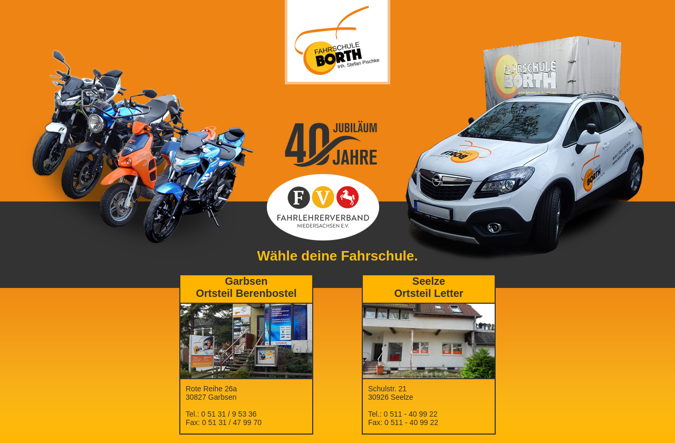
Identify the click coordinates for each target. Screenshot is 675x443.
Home (246, 357)
